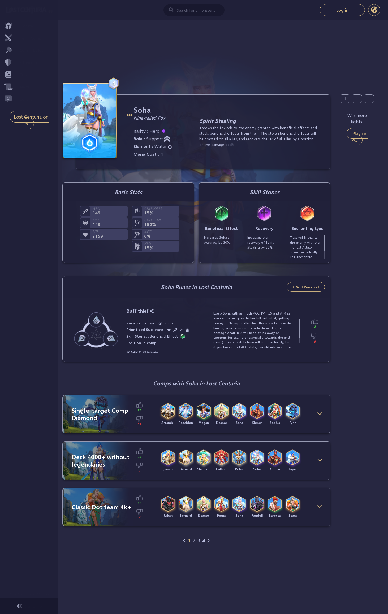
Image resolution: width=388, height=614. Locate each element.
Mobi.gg (43, 594)
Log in (342, 10)
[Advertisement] (196, 51)
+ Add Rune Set (305, 287)
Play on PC (359, 136)
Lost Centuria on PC (31, 120)
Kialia (134, 351)
